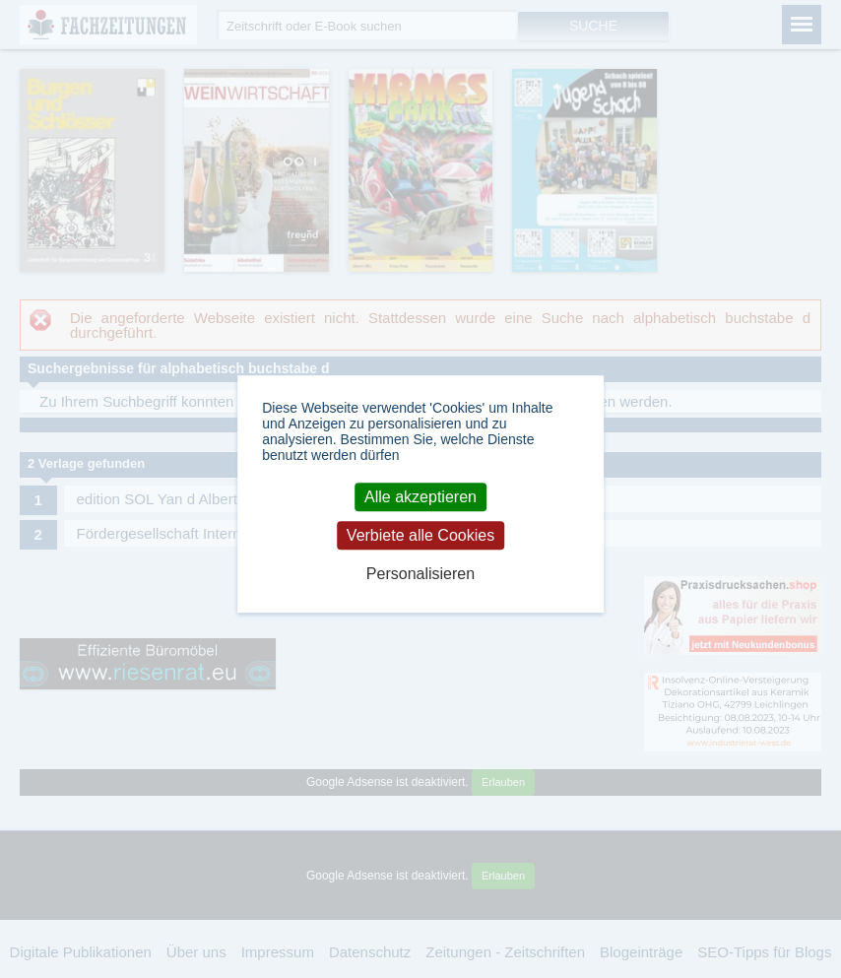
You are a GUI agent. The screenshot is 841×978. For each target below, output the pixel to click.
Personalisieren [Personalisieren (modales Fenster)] (420, 573)
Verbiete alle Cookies (420, 535)
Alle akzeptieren (420, 497)
